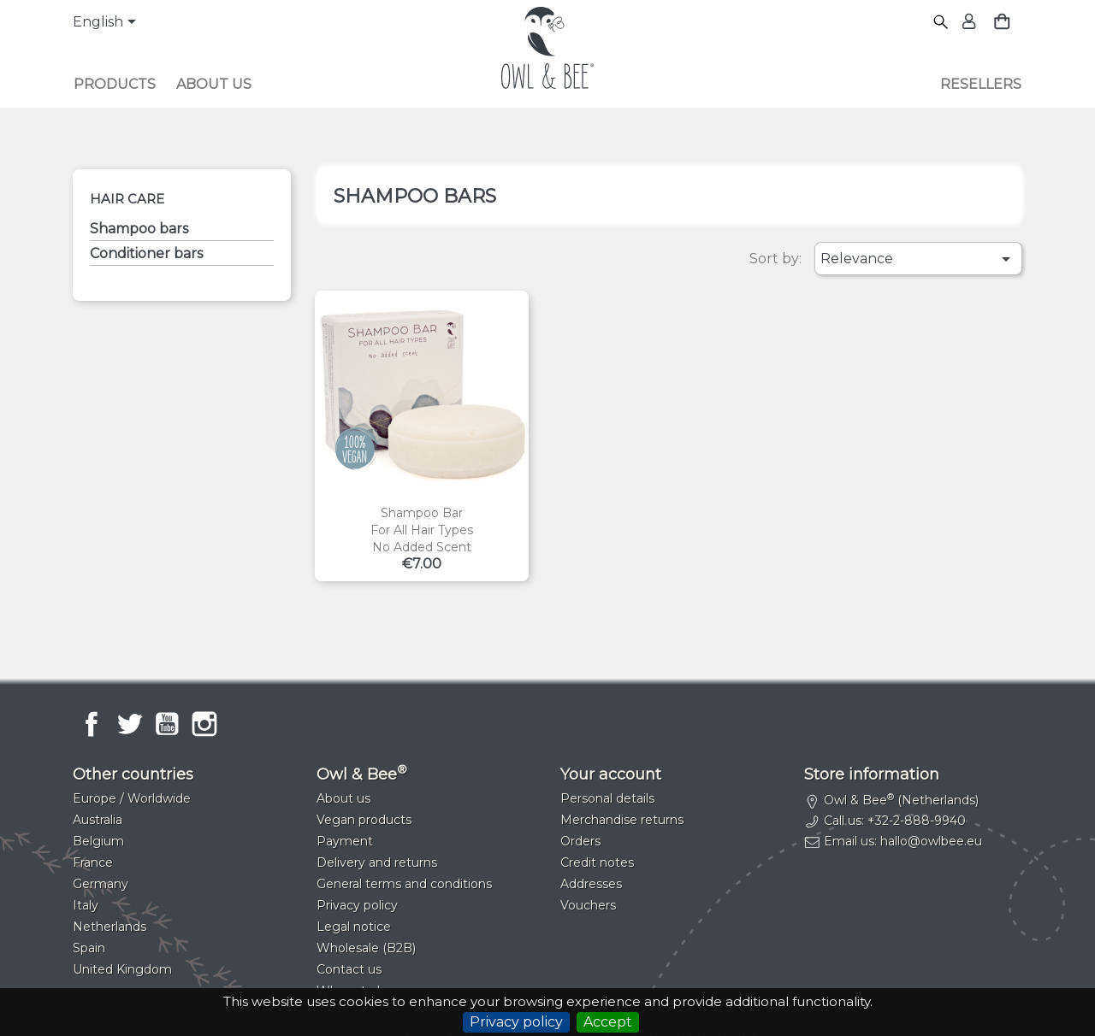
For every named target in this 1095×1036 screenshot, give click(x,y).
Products (115, 84)
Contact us (349, 969)
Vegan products (364, 819)
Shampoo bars (139, 229)
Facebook (91, 724)
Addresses (591, 884)
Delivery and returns (377, 862)
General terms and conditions (404, 884)
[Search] (941, 22)
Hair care (127, 199)
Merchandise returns (622, 819)
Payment (345, 841)
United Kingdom (122, 969)
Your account (610, 774)
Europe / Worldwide (132, 798)
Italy (85, 905)
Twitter (129, 724)
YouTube (167, 724)
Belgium (98, 841)
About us (214, 84)
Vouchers (588, 905)
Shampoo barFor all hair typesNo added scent (421, 530)
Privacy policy (516, 1022)
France (93, 862)
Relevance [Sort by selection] (918, 259)
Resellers (980, 84)
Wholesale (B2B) (366, 948)
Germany (100, 884)
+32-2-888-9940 (916, 820)
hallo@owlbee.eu (931, 841)
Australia (97, 819)
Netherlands (109, 926)
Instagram (204, 724)
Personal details (607, 798)
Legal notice (354, 926)
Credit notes (597, 862)
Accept (607, 1022)
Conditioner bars (146, 253)
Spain (89, 948)
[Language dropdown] (107, 23)
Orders (580, 841)
